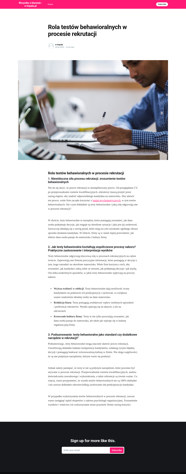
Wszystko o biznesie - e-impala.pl (30, 4)
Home (50, 4)
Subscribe (162, 4)
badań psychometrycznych (106, 200)
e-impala (59, 44)
